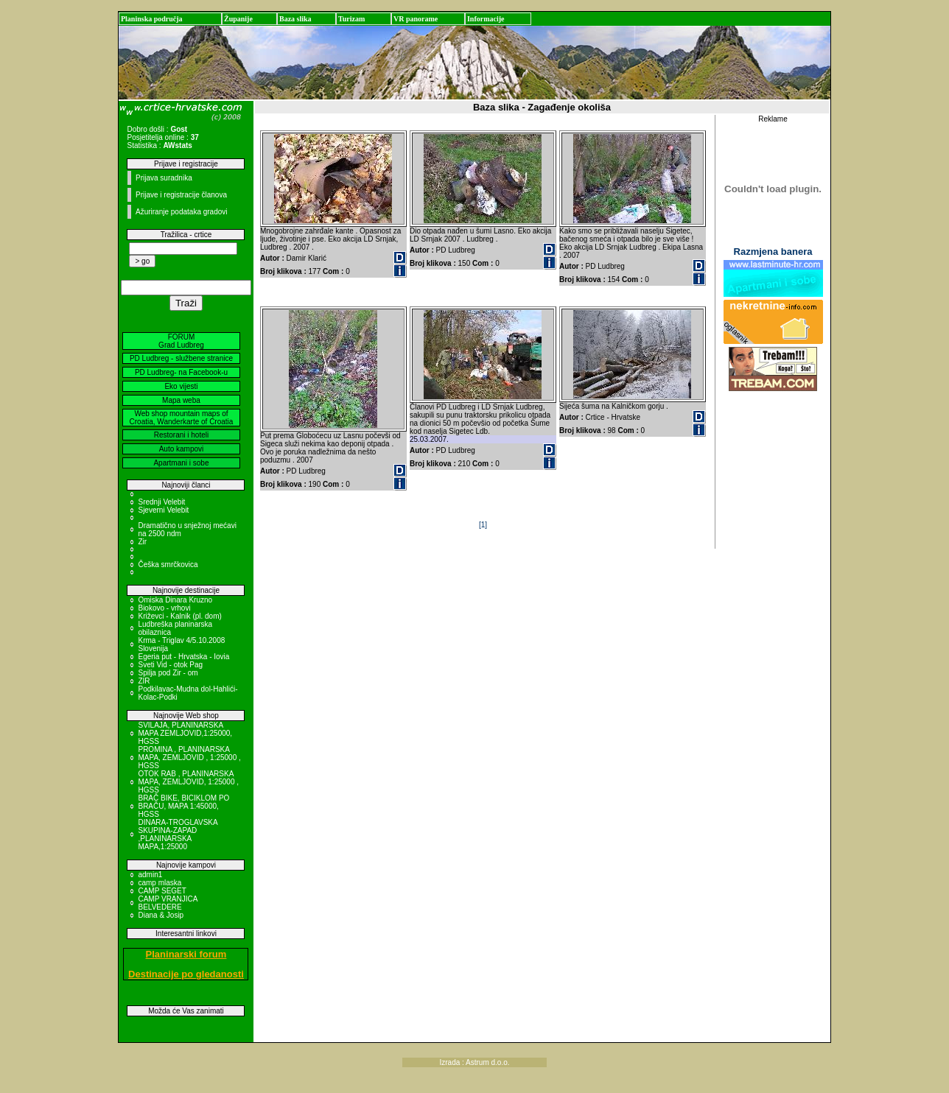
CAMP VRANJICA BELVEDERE (167, 903)
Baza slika (295, 19)
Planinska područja (152, 19)
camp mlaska (159, 883)
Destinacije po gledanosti (186, 974)
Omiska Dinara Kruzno (175, 600)
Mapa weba (181, 400)
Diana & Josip (160, 915)
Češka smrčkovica (167, 564)
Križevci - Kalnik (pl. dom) (179, 616)
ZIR (144, 681)
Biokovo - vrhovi (164, 608)
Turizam (351, 19)
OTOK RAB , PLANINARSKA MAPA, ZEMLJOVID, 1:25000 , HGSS (188, 782)
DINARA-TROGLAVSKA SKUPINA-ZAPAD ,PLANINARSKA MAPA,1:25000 (177, 834)
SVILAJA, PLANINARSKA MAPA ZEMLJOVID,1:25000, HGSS (185, 733)
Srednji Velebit (161, 502)
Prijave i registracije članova (181, 195)
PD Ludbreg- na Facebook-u (181, 372)
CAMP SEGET (162, 891)
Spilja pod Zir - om (167, 673)
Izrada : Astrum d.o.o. (474, 1062)
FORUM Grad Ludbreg (181, 341)
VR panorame (415, 19)
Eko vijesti (180, 386)
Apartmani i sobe (181, 463)
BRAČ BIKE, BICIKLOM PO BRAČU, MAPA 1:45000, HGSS (183, 806)
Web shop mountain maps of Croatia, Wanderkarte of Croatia (182, 418)
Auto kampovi (181, 449)
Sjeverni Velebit (163, 510)
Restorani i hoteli (181, 435)
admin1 (150, 875)
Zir (142, 542)
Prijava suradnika (164, 178)
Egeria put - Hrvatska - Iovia (183, 657)
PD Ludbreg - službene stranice (181, 358)
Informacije (486, 19)
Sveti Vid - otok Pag (170, 665)
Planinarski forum (186, 954)
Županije (238, 19)
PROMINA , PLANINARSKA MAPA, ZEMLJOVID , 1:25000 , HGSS (189, 757)
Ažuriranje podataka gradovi (182, 212)
